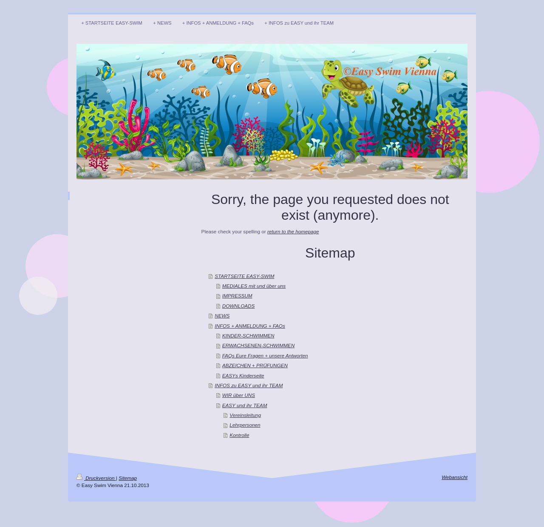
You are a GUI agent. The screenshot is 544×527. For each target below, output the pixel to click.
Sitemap (128, 478)
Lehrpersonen (245, 425)
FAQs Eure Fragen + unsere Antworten (265, 355)
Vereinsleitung (245, 415)
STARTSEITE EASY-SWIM (244, 276)
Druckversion (96, 478)
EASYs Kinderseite (243, 375)
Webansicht (455, 477)
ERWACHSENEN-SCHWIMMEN (258, 345)
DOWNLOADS (238, 306)
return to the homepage (293, 231)
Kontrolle (239, 435)
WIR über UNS (238, 395)
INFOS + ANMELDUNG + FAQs (250, 326)
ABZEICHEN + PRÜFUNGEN (255, 365)
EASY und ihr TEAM (244, 405)
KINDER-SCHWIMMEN (248, 335)
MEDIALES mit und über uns (254, 286)
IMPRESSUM (237, 295)
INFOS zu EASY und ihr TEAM (249, 385)
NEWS (222, 315)
